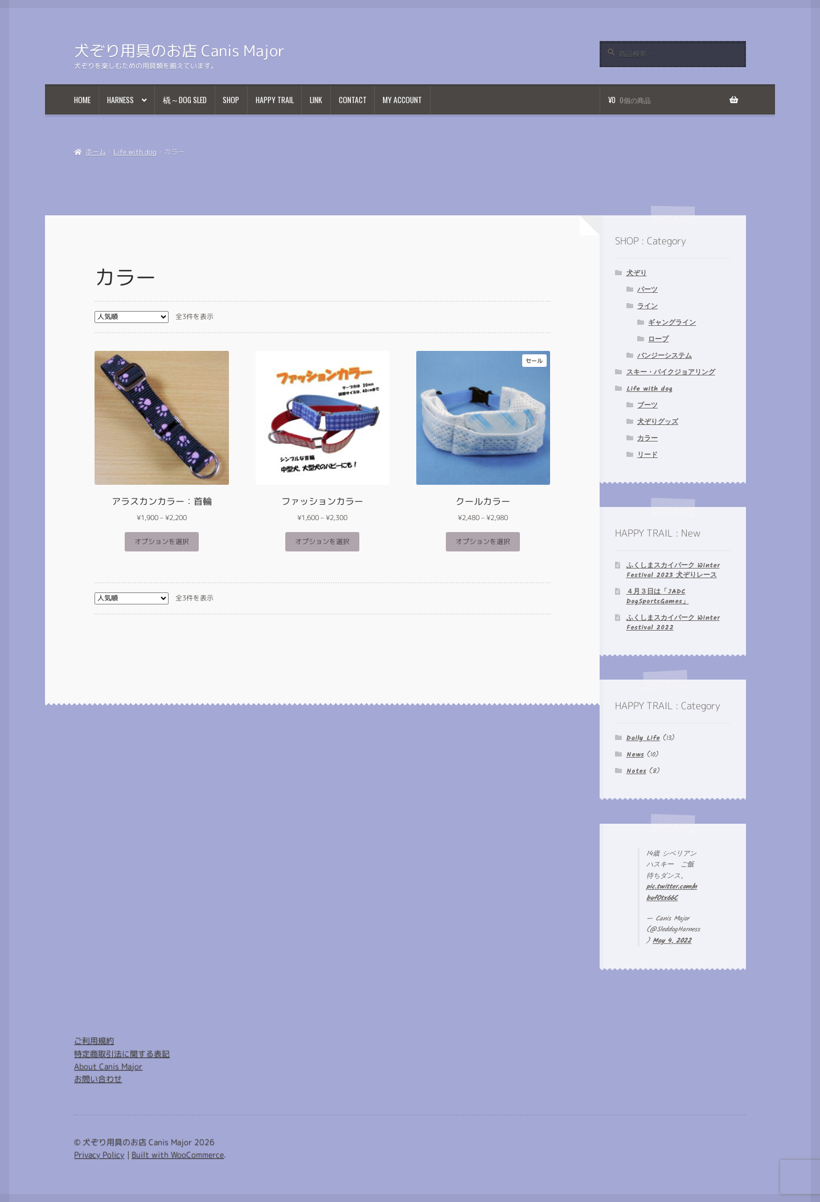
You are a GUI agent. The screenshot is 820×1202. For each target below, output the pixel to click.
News (635, 754)
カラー (647, 438)
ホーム (95, 152)
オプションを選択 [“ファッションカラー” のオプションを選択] (322, 541)
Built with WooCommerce (178, 1154)
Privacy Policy (99, 1154)
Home (82, 99)
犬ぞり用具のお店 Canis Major (179, 51)
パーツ (647, 289)
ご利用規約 (94, 1040)
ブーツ (647, 405)
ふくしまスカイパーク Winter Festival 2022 (673, 622)
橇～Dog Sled (185, 99)
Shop (231, 99)
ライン (647, 306)
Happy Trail (275, 99)
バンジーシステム (664, 355)
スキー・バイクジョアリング (670, 372)
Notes (636, 771)
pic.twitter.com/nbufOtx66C (671, 892)
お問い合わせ (98, 1078)
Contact (353, 99)
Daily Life (643, 738)
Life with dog (135, 152)
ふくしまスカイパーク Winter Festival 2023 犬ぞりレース (673, 570)
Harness (120, 99)
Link (316, 99)
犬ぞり (636, 273)
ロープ (658, 339)
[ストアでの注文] (132, 317)
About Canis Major (108, 1066)
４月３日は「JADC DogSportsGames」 (657, 596)
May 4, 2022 (672, 940)
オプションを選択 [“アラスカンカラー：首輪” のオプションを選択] (161, 541)
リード (647, 454)
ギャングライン (672, 322)
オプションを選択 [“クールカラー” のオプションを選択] (483, 541)
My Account (402, 99)
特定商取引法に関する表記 (122, 1053)
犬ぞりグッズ (657, 421)
